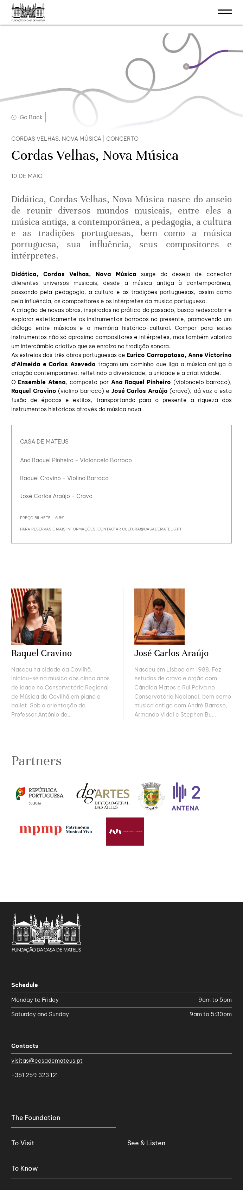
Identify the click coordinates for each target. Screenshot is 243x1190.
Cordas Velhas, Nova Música (56, 138)
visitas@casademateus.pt (47, 1060)
